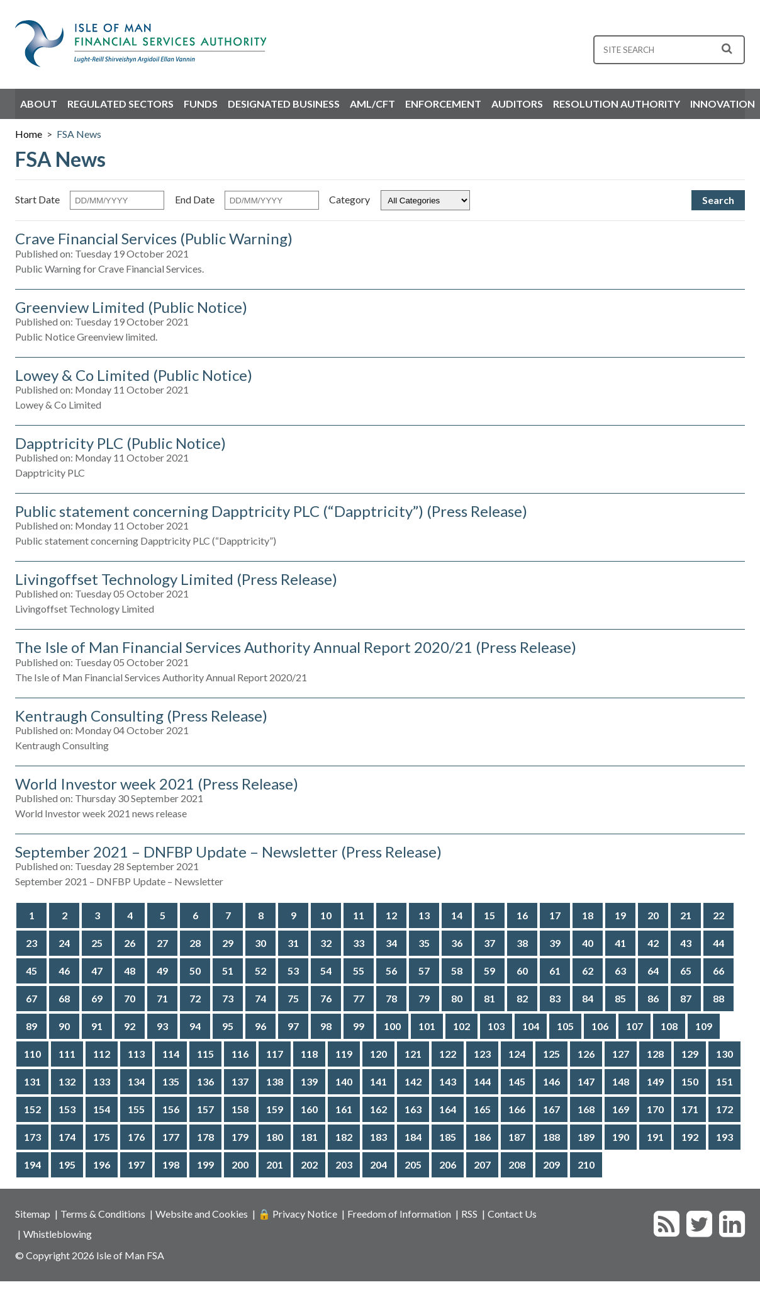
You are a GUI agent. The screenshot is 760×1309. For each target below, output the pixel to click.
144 (482, 1081)
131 (32, 1081)
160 (309, 1109)
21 (685, 915)
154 (101, 1109)
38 (522, 943)
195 (67, 1164)
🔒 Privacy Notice (297, 1214)
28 (195, 943)
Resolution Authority (616, 104)
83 (555, 998)
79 (424, 998)
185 (447, 1137)
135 (170, 1081)
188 (551, 1137)
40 (587, 943)
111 (67, 1054)
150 (689, 1081)
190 (620, 1137)
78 (391, 998)
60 (522, 971)
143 (447, 1081)
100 (392, 1026)
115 (205, 1054)
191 (655, 1137)
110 (32, 1054)
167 (551, 1109)
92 (129, 1026)
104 (530, 1026)
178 (205, 1137)
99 (358, 1026)
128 (655, 1054)
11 (358, 915)
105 (565, 1026)
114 (170, 1054)
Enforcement (443, 104)
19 (620, 915)
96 (260, 1026)
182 (343, 1137)
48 (129, 971)
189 (586, 1137)
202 (309, 1164)
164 (447, 1109)
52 (260, 971)
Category (349, 199)
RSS (469, 1214)
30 (260, 943)
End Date (195, 199)
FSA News (79, 134)
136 (205, 1081)
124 (516, 1054)
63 (620, 971)
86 (653, 998)
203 (343, 1164)
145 (516, 1081)
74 (260, 998)
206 (447, 1164)
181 (309, 1137)
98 (326, 1026)
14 (456, 915)
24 (64, 943)
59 (489, 971)
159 (274, 1109)
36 (456, 943)
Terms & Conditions (102, 1214)
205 (413, 1164)
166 (516, 1109)
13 (424, 915)
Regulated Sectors (120, 104)
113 (136, 1054)
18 (587, 915)
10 (326, 915)
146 (551, 1081)
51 (227, 971)
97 (293, 1026)
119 (343, 1054)
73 (227, 998)
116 (240, 1054)
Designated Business (284, 104)
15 (489, 915)
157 (205, 1109)
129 (689, 1054)
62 (587, 971)
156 (170, 1109)
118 (309, 1054)
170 (655, 1109)
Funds (201, 104)
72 (195, 998)
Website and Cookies (201, 1214)
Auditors (517, 104)
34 (391, 943)
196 (101, 1164)
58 (456, 971)
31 (293, 943)
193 (724, 1137)
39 (555, 943)
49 (162, 971)
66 (718, 971)
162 (378, 1109)
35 (424, 943)
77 (358, 998)
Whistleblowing (57, 1234)
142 (413, 1081)
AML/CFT (372, 104)
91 (97, 1026)
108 (669, 1026)
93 (162, 1026)
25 (97, 943)
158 (240, 1109)
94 (195, 1026)
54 (326, 971)
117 (274, 1054)
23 (31, 943)
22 (718, 915)
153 (67, 1109)
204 (378, 1164)
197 (136, 1164)
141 (378, 1081)
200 (240, 1164)
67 (31, 998)
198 (170, 1164)
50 (195, 971)
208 (516, 1164)
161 (343, 1109)
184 (413, 1137)
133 (101, 1081)
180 (274, 1137)
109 (703, 1026)
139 (309, 1081)
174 (67, 1137)
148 (620, 1081)
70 (129, 998)
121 (413, 1054)
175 (101, 1137)
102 (461, 1026)
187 (516, 1137)
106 (599, 1026)
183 (378, 1137)
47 (97, 971)
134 (136, 1081)
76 (326, 998)
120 (378, 1054)
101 (426, 1026)
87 (685, 998)
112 (101, 1054)
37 (489, 943)
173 (32, 1137)
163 (413, 1109)
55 (358, 971)
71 (162, 998)
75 (293, 998)
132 (67, 1081)
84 (587, 998)
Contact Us (512, 1214)
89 (31, 1026)
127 (620, 1054)
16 (522, 915)
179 (240, 1137)
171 (689, 1109)
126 (586, 1054)
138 (274, 1081)
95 (227, 1026)
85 (620, 998)
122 (447, 1054)
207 (482, 1164)
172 (724, 1109)
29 (227, 943)
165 (482, 1109)
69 (97, 998)
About (38, 104)
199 (205, 1164)
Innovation (722, 104)
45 (31, 971)
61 (555, 971)
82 (522, 998)
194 (32, 1164)
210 (586, 1164)
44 (718, 943)
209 (551, 1164)
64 (653, 971)
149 (655, 1081)
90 (64, 1026)
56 (391, 971)
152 (32, 1109)
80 (456, 998)
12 (391, 915)
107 (634, 1026)
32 (326, 943)
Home (28, 134)
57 (424, 971)
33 (358, 943)
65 (685, 971)
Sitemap (32, 1214)
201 (274, 1164)
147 (586, 1081)
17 (555, 915)
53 (293, 971)
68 (64, 998)
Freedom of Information (399, 1214)
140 (343, 1081)
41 (620, 943)
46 (64, 971)
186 (482, 1137)
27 (162, 943)
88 (718, 998)
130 (724, 1054)
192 (689, 1137)
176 (136, 1137)
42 (653, 943)
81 (489, 998)
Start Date (37, 199)
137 (240, 1081)
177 (170, 1137)
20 (653, 915)
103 (496, 1026)
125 (551, 1054)
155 (136, 1109)
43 (685, 943)
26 (129, 943)
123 (482, 1054)
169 (620, 1109)
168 (586, 1109)
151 (724, 1081)
